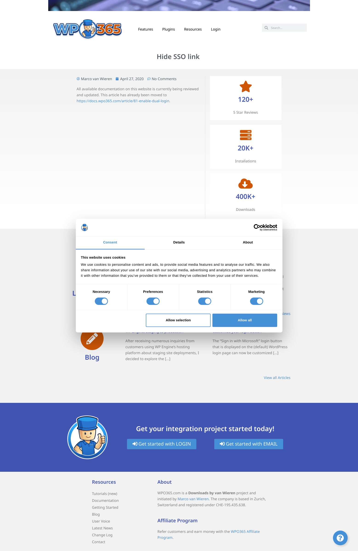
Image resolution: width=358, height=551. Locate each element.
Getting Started (105, 507)
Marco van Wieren (193, 498)
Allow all (245, 320)
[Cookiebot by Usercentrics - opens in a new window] (257, 227)
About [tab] (248, 243)
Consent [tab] (110, 243)
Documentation (105, 500)
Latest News (102, 528)
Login (216, 29)
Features (145, 29)
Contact (98, 541)
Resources (193, 29)
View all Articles (277, 377)
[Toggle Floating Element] (340, 538)
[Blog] (92, 338)
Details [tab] (179, 243)
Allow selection (178, 320)
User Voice (101, 521)
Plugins (168, 29)
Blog (92, 357)
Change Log (102, 534)
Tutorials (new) (104, 493)
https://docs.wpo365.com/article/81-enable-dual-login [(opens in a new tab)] (123, 100)
